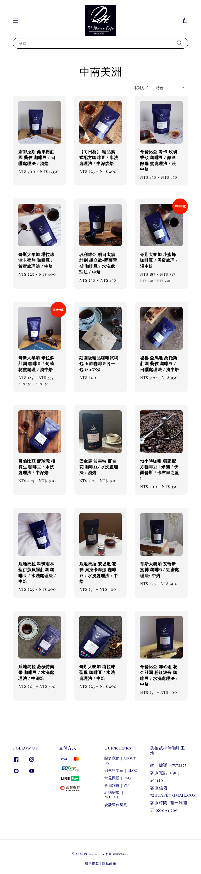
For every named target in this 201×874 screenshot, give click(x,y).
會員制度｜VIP (117, 785)
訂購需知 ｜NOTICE (114, 794)
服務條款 (92, 863)
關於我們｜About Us (120, 760)
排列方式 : (141, 87)
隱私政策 (109, 863)
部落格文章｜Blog (120, 770)
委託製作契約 (115, 804)
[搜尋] (179, 43)
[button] (15, 20)
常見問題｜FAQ (117, 777)
